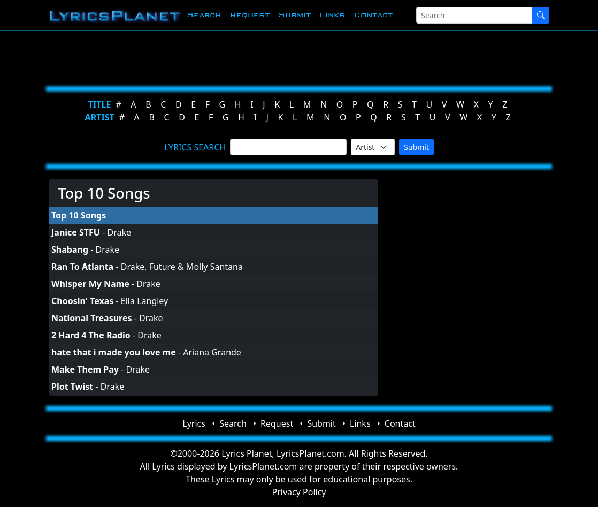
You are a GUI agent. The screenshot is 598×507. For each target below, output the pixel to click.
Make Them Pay (85, 369)
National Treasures (91, 318)
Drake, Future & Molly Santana (182, 267)
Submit (294, 14)
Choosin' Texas (82, 301)
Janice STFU (75, 232)
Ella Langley (144, 301)
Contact (373, 14)
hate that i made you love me (113, 352)
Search (204, 14)
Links (332, 14)
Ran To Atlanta (82, 267)
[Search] (474, 15)
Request (249, 14)
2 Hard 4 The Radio (91, 335)
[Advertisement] (299, 56)
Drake (119, 232)
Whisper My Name (90, 284)
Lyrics (193, 423)
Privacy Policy (299, 492)
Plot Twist (72, 386)
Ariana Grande (212, 352)
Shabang (69, 249)
